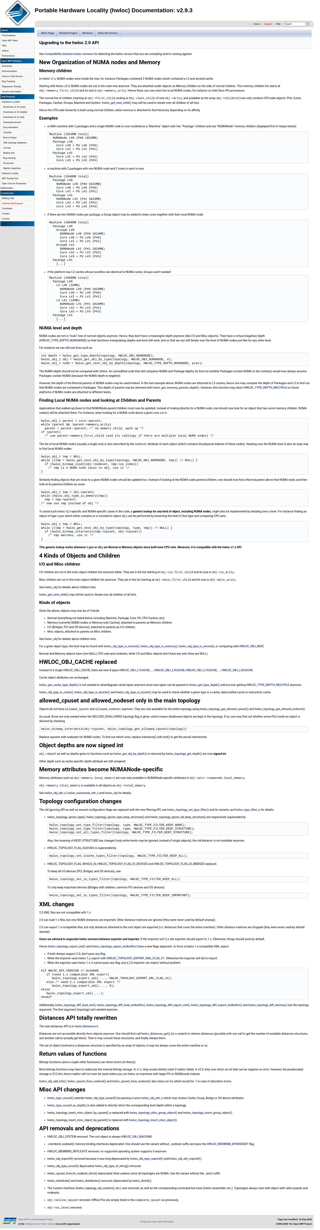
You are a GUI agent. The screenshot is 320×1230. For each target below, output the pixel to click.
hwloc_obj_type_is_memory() (159, 644)
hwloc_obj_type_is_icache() (133, 690)
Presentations (9, 35)
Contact (6, 213)
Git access (8, 163)
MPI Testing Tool (10, 178)
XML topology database (15, 142)
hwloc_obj (51, 585)
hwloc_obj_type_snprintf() (146, 1156)
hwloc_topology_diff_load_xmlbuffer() (121, 1002)
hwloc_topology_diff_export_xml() (168, 1002)
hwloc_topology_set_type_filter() (188, 807)
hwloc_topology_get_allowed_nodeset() (280, 707)
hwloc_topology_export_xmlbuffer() (114, 944)
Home (257, 24)
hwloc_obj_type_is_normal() (121, 644)
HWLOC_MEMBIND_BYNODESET (227, 1141)
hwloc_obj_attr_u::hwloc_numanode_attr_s (72, 790)
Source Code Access (12, 76)
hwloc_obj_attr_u (152, 1095)
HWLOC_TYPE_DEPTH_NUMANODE (63, 340)
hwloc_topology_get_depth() (184, 752)
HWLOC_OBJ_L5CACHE (169, 668)
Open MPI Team (10, 40)
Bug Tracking (8, 81)
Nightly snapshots (12, 168)
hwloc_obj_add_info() (52, 1078)
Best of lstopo (10, 137)
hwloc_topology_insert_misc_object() (153, 1117)
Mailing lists (9, 153)
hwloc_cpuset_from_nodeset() (87, 1078)
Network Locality (10, 173)
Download (7, 66)
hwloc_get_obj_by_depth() (130, 752)
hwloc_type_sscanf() (60, 1095)
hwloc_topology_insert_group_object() (207, 1110)
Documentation (9, 71)
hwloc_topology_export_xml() (67, 944)
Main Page (47, 33)
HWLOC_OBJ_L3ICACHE (237, 668)
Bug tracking (9, 158)
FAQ (278, 24)
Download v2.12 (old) (13, 117)
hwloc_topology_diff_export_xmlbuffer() (216, 1002)
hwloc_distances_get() (155, 1031)
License (7, 147)
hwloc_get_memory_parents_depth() (176, 387)
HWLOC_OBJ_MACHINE (136, 1134)
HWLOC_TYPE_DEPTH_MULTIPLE (265, 387)
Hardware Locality (11, 102)
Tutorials (7, 132)
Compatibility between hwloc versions (69, 54)
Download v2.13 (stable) (15, 112)
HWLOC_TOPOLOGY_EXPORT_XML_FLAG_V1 (135, 955)
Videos (5, 50)
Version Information (11, 91)
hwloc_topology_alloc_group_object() (153, 1110)
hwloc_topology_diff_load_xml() (75, 1002)
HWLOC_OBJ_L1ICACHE (201, 668)
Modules (87, 33)
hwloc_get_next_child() (116, 102)
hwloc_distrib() (141, 1178)
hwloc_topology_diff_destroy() (267, 1002)
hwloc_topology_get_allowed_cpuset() (224, 707)
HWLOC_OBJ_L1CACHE (134, 668)
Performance (8, 56)
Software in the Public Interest (40, 1221)
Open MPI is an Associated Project (35, 1216)
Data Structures (108, 33)
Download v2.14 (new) (14, 107)
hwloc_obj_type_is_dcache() (92, 690)
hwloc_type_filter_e (248, 807)
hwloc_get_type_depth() (204, 683)
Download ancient (12, 122)
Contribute (7, 208)
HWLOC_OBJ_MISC (251, 644)
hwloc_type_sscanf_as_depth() (67, 1103)
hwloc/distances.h (86, 1023)
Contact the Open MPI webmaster (157, 1219)
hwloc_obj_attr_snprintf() (185, 1156)
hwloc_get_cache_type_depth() (59, 683)
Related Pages (68, 33)
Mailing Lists (8, 198)
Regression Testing (11, 86)
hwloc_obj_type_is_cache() (56, 690)
